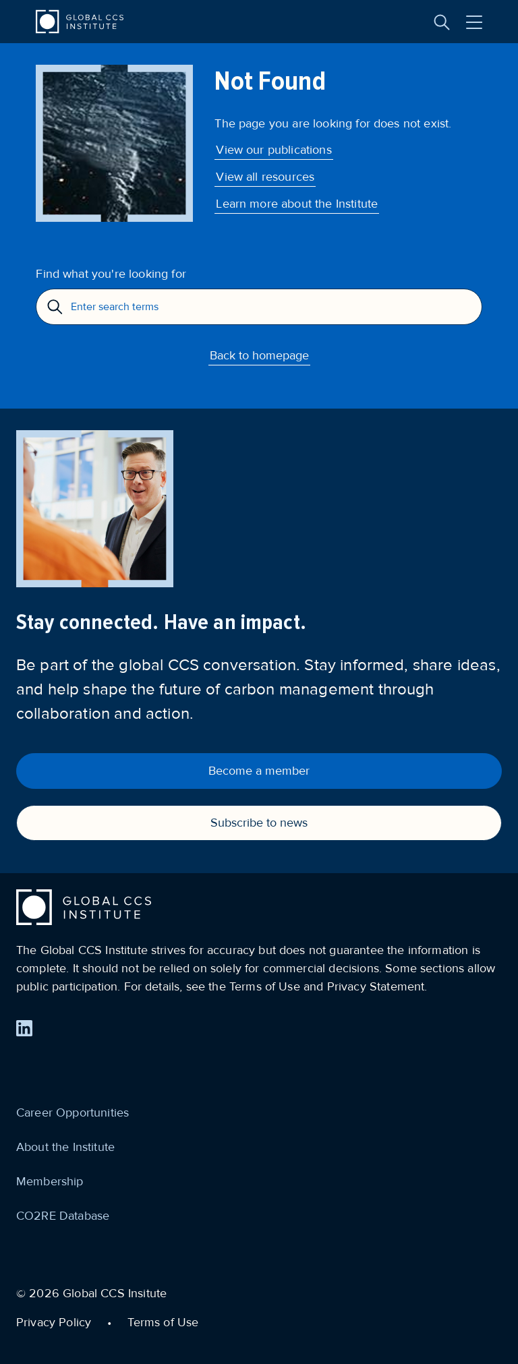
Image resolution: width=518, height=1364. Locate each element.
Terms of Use (162, 1322)
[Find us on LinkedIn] (24, 1028)
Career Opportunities (72, 1112)
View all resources (265, 176)
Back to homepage (259, 355)
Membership (50, 1181)
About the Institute (65, 1146)
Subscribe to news (259, 822)
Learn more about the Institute (297, 203)
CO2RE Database (62, 1215)
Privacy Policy (53, 1322)
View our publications (273, 149)
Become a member (259, 770)
